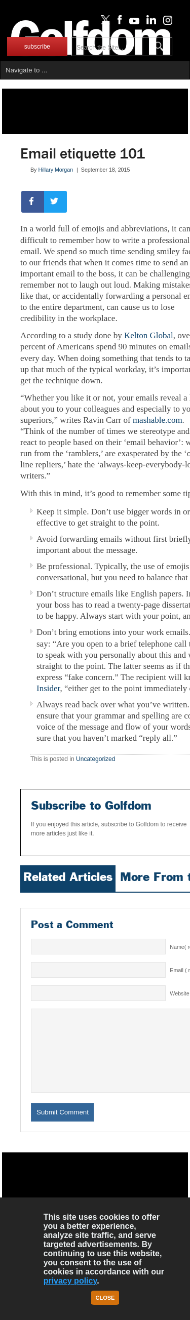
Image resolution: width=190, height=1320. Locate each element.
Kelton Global (148, 335)
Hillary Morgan (55, 170)
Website (179, 938)
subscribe (37, 46)
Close (105, 1298)
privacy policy (70, 1280)
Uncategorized (95, 703)
